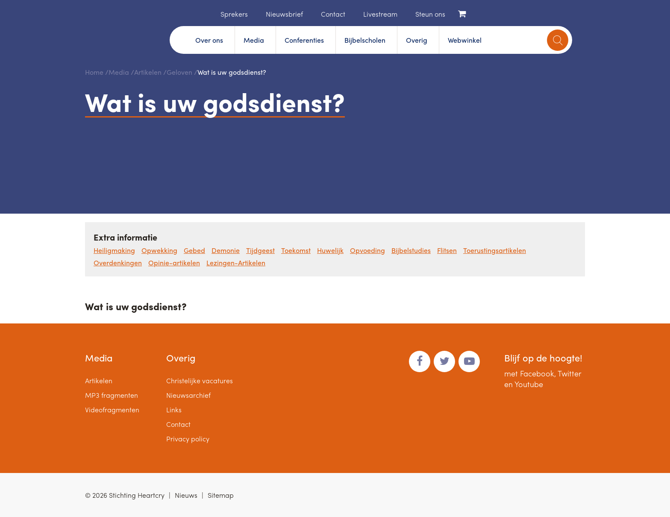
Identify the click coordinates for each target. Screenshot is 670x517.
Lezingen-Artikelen (235, 262)
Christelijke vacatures (199, 380)
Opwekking (159, 250)
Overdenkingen (118, 262)
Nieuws (186, 495)
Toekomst (296, 250)
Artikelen (148, 72)
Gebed (194, 250)
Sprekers (234, 14)
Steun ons (430, 14)
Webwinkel (465, 40)
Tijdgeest (260, 250)
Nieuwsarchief (188, 395)
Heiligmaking (114, 250)
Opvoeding (367, 250)
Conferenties (304, 40)
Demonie (226, 250)
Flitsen (447, 250)
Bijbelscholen (364, 40)
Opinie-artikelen (174, 262)
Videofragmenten (112, 409)
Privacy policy (187, 439)
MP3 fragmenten (111, 395)
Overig (416, 40)
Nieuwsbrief (284, 14)
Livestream (380, 14)
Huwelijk (330, 250)
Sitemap (221, 495)
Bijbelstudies (411, 250)
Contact (333, 14)
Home (208, 13)
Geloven (179, 72)
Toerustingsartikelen (494, 250)
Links (174, 409)
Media (254, 40)
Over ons (209, 40)
